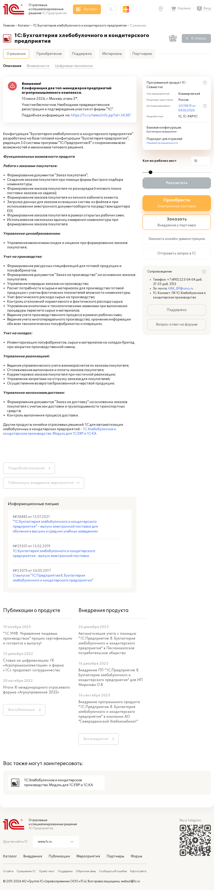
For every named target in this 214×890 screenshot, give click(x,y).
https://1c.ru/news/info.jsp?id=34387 (101, 115)
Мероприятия (88, 856)
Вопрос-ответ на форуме (176, 325)
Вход (207, 8)
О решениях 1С (26, 871)
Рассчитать (176, 183)
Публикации (59, 856)
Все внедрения (95, 739)
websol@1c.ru (130, 881)
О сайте (8, 871)
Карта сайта (138, 871)
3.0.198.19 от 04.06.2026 (187, 108)
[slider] (150, 172)
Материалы (112, 54)
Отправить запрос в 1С (176, 253)
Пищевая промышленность (162, 143)
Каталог (24, 25)
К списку (198, 38)
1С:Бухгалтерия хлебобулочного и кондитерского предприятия (79, 25)
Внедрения (32, 856)
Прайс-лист (47, 871)
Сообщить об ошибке (113, 871)
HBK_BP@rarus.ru (180, 288)
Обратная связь (86, 871)
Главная (9, 25)
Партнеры (115, 856)
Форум (136, 856)
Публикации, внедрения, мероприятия (41, 483)
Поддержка (82, 54)
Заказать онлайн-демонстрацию (176, 239)
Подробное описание (26, 468)
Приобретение (49, 54)
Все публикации (21, 710)
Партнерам (142, 54)
